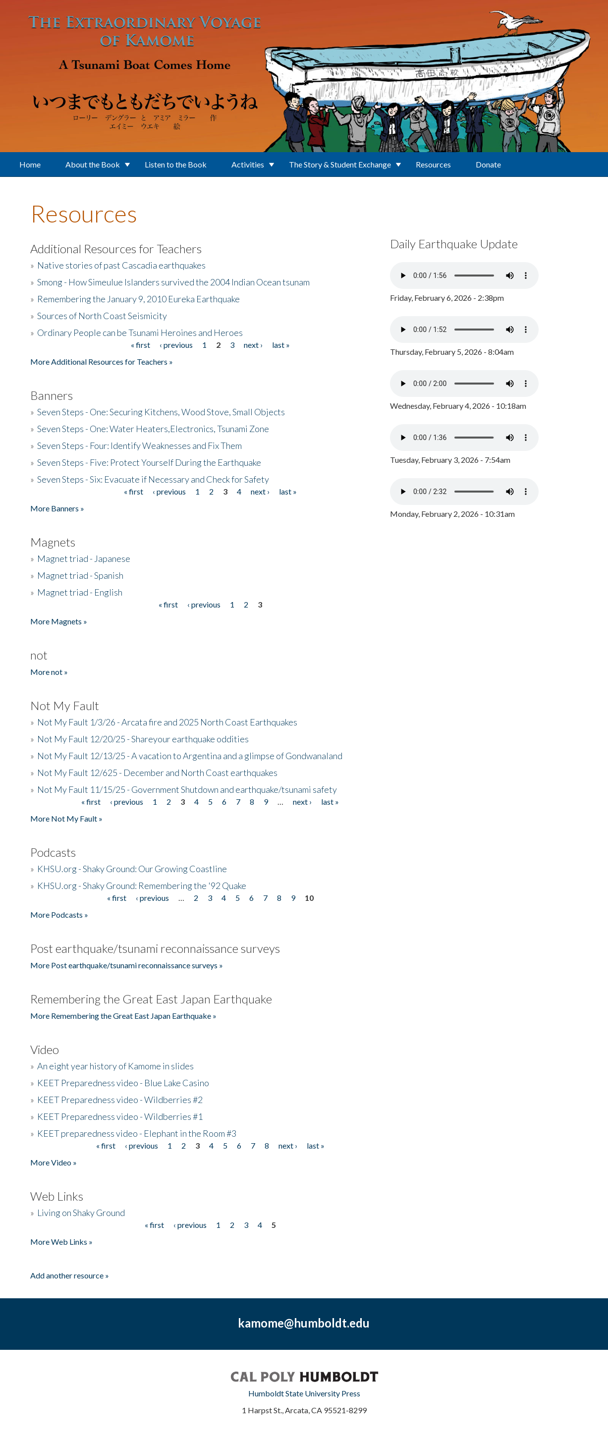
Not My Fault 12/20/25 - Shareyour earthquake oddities (143, 738)
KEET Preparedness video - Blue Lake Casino (123, 1082)
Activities (247, 164)
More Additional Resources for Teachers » (101, 361)
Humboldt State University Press (304, 1393)
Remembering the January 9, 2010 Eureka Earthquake (138, 298)
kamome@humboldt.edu (304, 1323)
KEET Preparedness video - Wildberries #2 (120, 1099)
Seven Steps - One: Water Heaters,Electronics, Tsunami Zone (153, 428)
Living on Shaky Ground (81, 1212)
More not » (49, 671)
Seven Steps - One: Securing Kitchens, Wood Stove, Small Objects (161, 411)
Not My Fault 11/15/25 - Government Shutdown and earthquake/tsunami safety (187, 789)
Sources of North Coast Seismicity (102, 315)
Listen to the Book (176, 164)
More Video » (53, 1162)
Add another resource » (69, 1275)
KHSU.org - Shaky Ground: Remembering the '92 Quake (141, 885)
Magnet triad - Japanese (83, 558)
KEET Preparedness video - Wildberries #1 (120, 1116)
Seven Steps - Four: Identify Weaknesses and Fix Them (139, 445)
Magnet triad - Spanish (80, 575)
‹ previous (176, 344)
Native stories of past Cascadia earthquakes (121, 265)
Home (30, 164)
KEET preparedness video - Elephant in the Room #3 (136, 1133)
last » (281, 344)
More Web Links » (61, 1241)
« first (140, 344)
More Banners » (57, 508)
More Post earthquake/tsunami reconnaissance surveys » (126, 965)
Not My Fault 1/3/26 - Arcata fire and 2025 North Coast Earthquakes (167, 722)
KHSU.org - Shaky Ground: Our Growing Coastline (132, 868)
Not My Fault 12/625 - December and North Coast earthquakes (157, 772)
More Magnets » (58, 621)
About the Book (92, 164)
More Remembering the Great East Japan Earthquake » (123, 1015)
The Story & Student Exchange (340, 164)
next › (253, 344)
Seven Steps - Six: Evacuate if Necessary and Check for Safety (153, 479)
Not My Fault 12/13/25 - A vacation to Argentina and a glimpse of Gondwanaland (189, 755)
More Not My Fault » (66, 818)
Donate (488, 164)
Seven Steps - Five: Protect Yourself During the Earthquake (149, 462)
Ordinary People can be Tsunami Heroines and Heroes (140, 332)
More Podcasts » (59, 914)
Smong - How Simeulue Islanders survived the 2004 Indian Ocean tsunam (173, 282)
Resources (433, 164)
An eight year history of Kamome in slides (115, 1065)
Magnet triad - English (79, 592)
